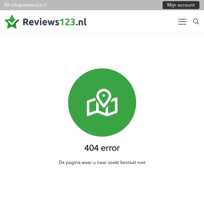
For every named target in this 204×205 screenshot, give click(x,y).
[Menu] (182, 22)
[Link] (46, 22)
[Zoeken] (196, 21)
